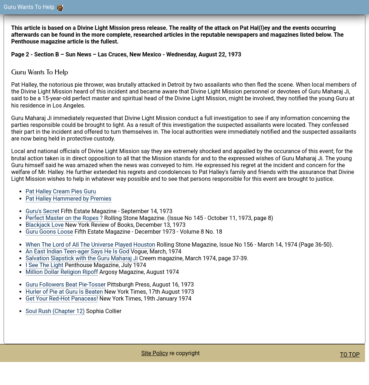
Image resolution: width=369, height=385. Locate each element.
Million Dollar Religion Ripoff (62, 272)
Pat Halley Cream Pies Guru (61, 191)
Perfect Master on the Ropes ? (64, 218)
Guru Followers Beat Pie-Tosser (66, 284)
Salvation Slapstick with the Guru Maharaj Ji (82, 258)
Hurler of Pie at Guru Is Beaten (64, 291)
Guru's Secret (42, 211)
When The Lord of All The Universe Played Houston (90, 244)
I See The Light (44, 265)
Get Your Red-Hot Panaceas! (62, 298)
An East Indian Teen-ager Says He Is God (77, 251)
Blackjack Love (45, 224)
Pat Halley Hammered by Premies (68, 198)
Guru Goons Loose (49, 231)
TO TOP (350, 354)
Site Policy (154, 353)
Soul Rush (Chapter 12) (55, 311)
